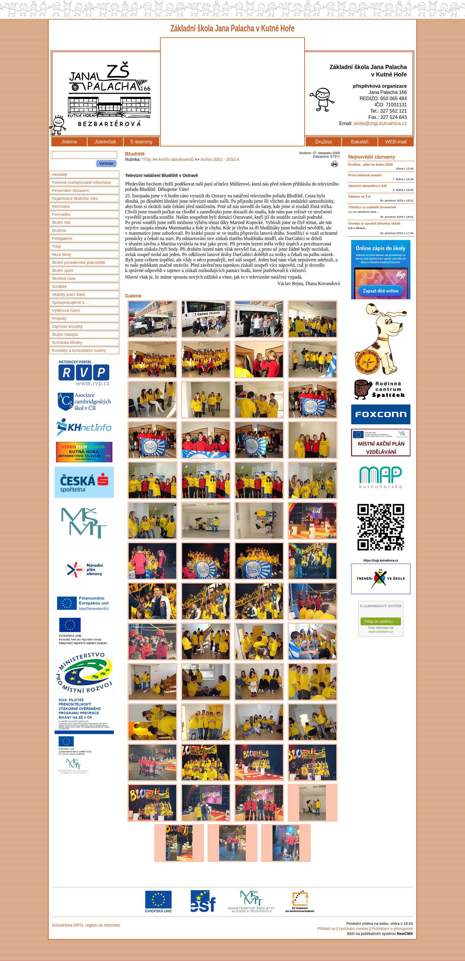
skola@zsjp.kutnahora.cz (380, 123)
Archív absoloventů (175, 159)
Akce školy (61, 254)
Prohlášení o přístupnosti (392, 929)
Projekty (59, 318)
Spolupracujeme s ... (70, 302)
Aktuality (59, 174)
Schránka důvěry (67, 342)
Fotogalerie (62, 238)
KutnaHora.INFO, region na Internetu (86, 925)
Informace (61, 206)
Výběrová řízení (66, 310)
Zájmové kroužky (67, 326)
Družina (323, 141)
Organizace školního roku (75, 198)
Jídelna (69, 141)
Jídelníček (105, 141)
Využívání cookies (353, 929)
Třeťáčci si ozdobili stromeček (372, 207)
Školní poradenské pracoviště (78, 262)
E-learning (141, 141)
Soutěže (59, 286)
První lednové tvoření (365, 175)
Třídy (146, 159)
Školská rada (63, 278)
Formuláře (61, 214)
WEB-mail (396, 141)
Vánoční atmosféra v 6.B (367, 186)
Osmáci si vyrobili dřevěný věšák (374, 223)
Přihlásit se (326, 929)
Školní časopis (65, 334)
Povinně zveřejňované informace (81, 182)
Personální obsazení (70, 190)
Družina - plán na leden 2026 (370, 164)
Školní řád (61, 222)
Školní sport (62, 270)
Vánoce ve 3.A (359, 196)
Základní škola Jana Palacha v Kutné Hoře (233, 28)
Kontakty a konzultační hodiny (79, 350)
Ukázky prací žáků (68, 294)
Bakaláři (359, 141)
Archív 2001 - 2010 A (219, 159)
